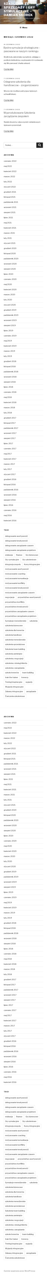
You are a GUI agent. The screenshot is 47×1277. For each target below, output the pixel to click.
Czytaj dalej (8, 69)
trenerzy (24, 677)
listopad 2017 (10, 423)
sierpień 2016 (10, 500)
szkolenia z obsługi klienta (16, 663)
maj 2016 (8, 515)
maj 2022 (8, 166)
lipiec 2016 (8, 505)
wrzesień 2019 (10, 320)
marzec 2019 (9, 351)
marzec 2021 (9, 233)
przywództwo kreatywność (16, 607)
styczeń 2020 (10, 305)
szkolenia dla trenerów (14, 630)
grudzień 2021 (10, 192)
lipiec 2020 (8, 274)
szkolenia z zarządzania (14, 668)
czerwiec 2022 (10, 161)
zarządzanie (31, 691)
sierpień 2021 (10, 212)
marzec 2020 (9, 294)
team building (28, 673)
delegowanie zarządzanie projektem (20, 550)
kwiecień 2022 (10, 171)
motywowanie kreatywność (17, 588)
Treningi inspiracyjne (13, 682)
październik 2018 (11, 372)
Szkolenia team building (15, 649)
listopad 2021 (10, 197)
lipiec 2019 (8, 330)
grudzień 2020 (10, 248)
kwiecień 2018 (10, 402)
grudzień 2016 (10, 479)
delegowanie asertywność (16, 536)
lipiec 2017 (8, 443)
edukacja (9, 555)
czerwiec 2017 (10, 449)
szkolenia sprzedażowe (15, 644)
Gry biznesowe (32, 555)
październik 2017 (11, 428)
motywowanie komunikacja (16, 578)
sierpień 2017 (10, 438)
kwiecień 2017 (10, 459)
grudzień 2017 (10, 418)
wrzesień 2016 (10, 495)
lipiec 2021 (8, 217)
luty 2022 (8, 182)
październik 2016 (11, 490)
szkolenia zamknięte (13, 654)
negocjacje (10, 597)
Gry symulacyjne (12, 560)
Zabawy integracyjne (14, 691)
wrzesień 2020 (10, 264)
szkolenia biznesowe (14, 625)
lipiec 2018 (8, 387)
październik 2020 (11, 259)
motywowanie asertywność (17, 569)
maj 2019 (8, 341)
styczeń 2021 (10, 243)
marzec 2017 (9, 464)
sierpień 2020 (10, 269)
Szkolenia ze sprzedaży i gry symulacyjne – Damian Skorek (19, 9)
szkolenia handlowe (13, 635)
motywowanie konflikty (15, 583)
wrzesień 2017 (10, 433)
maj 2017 (8, 454)
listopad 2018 (10, 366)
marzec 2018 (9, 407)
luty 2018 (8, 413)
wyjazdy (29, 682)
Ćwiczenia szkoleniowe (15, 696)
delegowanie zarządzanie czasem (19, 545)
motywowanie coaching (15, 574)
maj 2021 (8, 223)
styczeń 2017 (10, 474)
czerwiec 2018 (10, 392)
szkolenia (33, 621)
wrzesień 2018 (10, 377)
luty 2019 (8, 356)
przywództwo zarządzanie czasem (19, 611)
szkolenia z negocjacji (14, 658)
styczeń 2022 (10, 187)
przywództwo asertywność (29, 597)
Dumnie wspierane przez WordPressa (19, 1271)
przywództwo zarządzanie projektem (20, 616)
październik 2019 (11, 315)
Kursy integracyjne (32, 564)
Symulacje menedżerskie (15, 621)
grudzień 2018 (10, 361)
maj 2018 (8, 397)
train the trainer (11, 677)
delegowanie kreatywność (16, 541)
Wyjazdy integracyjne (14, 687)
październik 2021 (11, 202)
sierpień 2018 (10, 382)
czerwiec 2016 (10, 510)
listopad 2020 (10, 253)
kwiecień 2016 (10, 520)
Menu (23, 27)
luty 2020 (8, 300)
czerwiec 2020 (10, 279)
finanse (19, 555)
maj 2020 (8, 284)
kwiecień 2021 (10, 228)
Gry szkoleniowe (29, 560)
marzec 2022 (9, 176)
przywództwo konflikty (15, 602)
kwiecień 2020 (10, 289)
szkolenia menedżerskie (15, 640)
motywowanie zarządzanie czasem (20, 593)
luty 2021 (8, 238)
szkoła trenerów (12, 673)
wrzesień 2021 (10, 207)
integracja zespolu (13, 564)
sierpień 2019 (10, 325)
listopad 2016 (10, 484)
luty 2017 (8, 469)
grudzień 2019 (10, 310)
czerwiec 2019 (10, 336)
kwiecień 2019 (10, 346)
